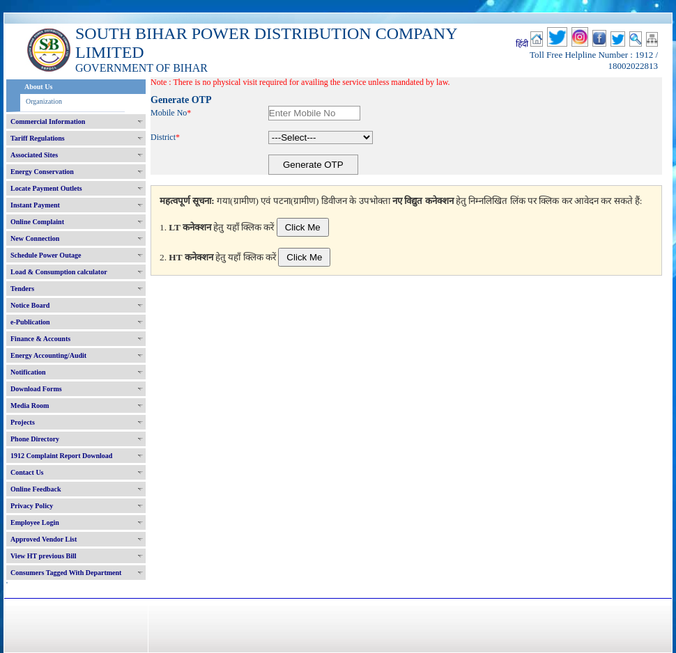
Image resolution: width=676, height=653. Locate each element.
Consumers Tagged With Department (65, 572)
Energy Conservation (42, 171)
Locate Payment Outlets (46, 188)
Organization (44, 101)
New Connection (34, 238)
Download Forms (36, 389)
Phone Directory (34, 439)
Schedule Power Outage (45, 255)
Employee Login (34, 522)
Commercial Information (47, 121)
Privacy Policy (31, 506)
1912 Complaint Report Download (61, 455)
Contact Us (27, 472)
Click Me (303, 227)
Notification (28, 372)
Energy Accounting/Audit (48, 355)
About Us (38, 87)
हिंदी (522, 44)
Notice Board (29, 305)
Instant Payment (35, 205)
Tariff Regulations (37, 138)
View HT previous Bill (43, 556)
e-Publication (30, 322)
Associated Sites (34, 155)
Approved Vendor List (43, 539)
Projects (22, 422)
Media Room (29, 405)
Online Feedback (35, 489)
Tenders (22, 288)
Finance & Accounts (40, 339)
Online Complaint (37, 222)
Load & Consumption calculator (58, 272)
